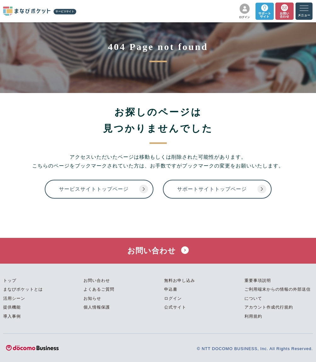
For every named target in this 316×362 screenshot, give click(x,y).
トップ (9, 280)
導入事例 (12, 316)
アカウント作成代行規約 (268, 307)
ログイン (173, 298)
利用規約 (253, 316)
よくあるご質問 (98, 289)
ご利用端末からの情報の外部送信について (277, 294)
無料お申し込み (179, 280)
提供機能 (12, 307)
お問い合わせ (158, 250)
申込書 (170, 289)
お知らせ (92, 298)
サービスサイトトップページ (94, 189)
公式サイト (175, 307)
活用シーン (14, 298)
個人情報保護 (96, 307)
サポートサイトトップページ (212, 189)
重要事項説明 (257, 280)
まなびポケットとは (23, 289)
